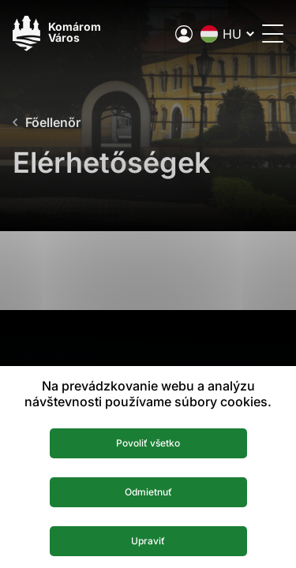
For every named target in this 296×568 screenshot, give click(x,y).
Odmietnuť (148, 492)
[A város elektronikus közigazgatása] (184, 34)
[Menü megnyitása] (272, 33)
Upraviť (148, 541)
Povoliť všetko (148, 443)
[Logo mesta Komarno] (57, 33)
